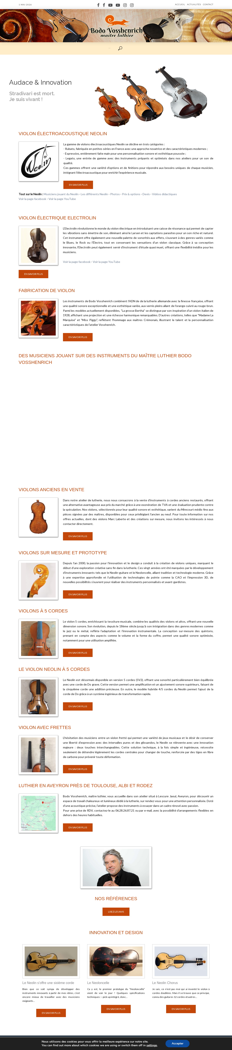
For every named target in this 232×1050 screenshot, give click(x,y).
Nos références (116, 898)
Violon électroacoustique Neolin (63, 133)
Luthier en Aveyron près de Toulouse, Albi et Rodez (85, 785)
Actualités (194, 4)
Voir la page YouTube (62, 199)
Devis (146, 194)
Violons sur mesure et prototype (63, 552)
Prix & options (131, 194)
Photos (115, 194)
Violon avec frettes (45, 727)
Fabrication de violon (47, 290)
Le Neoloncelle (98, 983)
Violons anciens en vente (51, 489)
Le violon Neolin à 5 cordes (54, 669)
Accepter (177, 1043)
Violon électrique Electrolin (57, 217)
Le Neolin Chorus (165, 983)
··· (109, 48)
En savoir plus (78, 184)
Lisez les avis (116, 911)
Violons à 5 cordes (43, 610)
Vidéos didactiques (164, 194)
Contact (208, 4)
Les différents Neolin (94, 194)
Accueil (180, 4)
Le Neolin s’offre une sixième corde (48, 983)
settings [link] (151, 1045)
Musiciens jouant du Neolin (61, 194)
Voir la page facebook (32, 199)
